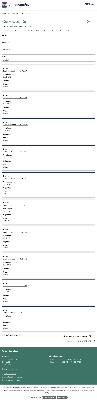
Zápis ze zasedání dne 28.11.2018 (16, 98)
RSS (91, 21)
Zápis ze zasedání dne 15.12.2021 (16, 259)
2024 (61, 31)
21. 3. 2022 (7, 157)
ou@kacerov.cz (10, 374)
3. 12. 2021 (7, 318)
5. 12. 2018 (7, 104)
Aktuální (6, 86)
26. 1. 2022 (7, 265)
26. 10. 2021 (7, 184)
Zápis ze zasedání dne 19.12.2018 (16, 232)
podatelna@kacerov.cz (13, 377)
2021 (37, 31)
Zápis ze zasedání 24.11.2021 (15, 312)
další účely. (91, 387)
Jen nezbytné (50, 397)
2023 (53, 31)
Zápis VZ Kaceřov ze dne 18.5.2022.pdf (16, 26)
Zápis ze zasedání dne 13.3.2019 (16, 286)
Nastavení (62, 397)
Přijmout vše (36, 397)
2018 (14, 31)
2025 (69, 31)
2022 (45, 31)
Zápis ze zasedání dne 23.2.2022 (17, 151)
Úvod (4, 13)
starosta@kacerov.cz (12, 380)
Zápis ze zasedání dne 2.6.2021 (16, 205)
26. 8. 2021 (7, 77)
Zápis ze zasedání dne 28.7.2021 (16, 71)
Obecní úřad (13, 13)
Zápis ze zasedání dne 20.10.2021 (17, 178)
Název (4, 35)
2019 (21, 31)
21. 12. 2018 (7, 238)
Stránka (9, 335)
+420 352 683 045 (11, 369)
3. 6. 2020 (7, 131)
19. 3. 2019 (7, 292)
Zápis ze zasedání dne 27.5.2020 (17, 125)
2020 (29, 31)
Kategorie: (5, 30)
